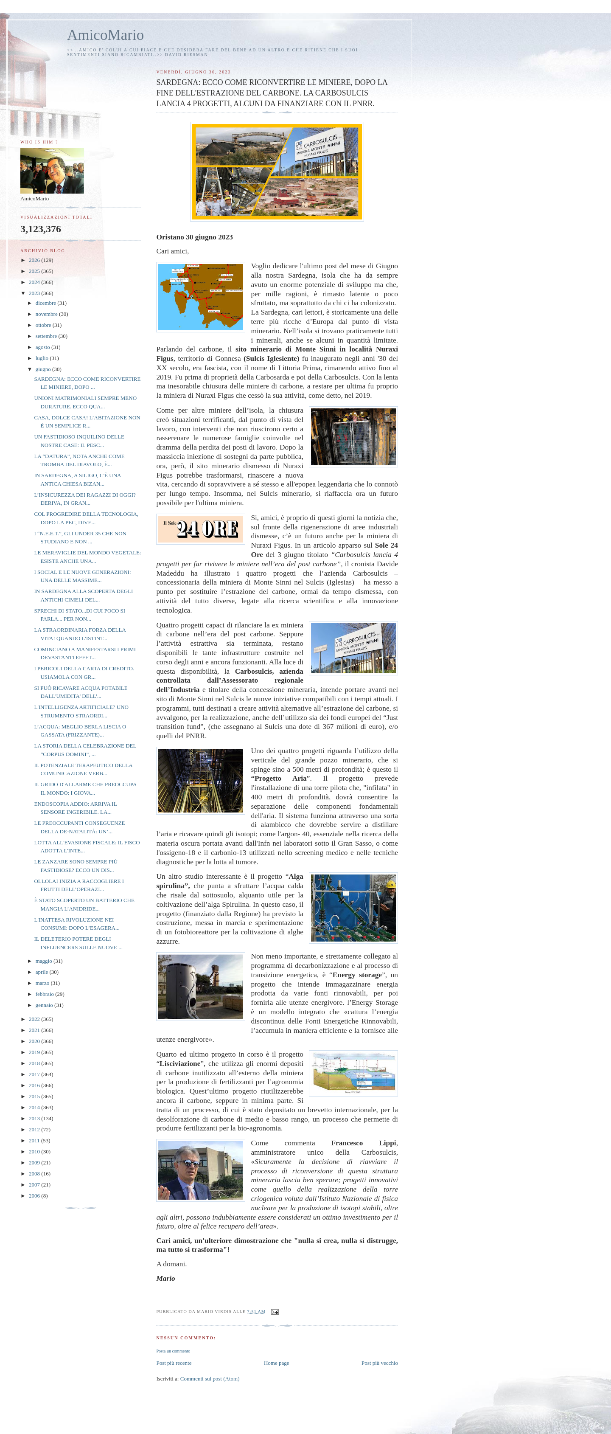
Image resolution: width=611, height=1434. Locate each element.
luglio (43, 358)
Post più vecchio (380, 1363)
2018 (35, 1063)
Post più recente (173, 1363)
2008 (35, 1173)
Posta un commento (173, 1351)
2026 (35, 260)
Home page (276, 1363)
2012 (35, 1129)
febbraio (46, 994)
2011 (35, 1140)
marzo (43, 983)
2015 (35, 1096)
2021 (35, 1030)
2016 (35, 1085)
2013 (35, 1118)
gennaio (45, 1005)
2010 (35, 1151)
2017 (35, 1074)
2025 (35, 271)
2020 (35, 1041)
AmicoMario (105, 35)
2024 (35, 282)
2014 (35, 1107)
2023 (35, 293)
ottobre (44, 325)
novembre (47, 314)
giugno (44, 369)
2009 (35, 1162)
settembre (47, 336)
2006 (35, 1195)
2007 (35, 1184)
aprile (43, 972)
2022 (35, 1019)
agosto (43, 347)
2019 (35, 1052)
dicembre (47, 303)
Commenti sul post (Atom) (210, 1378)
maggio (44, 961)
